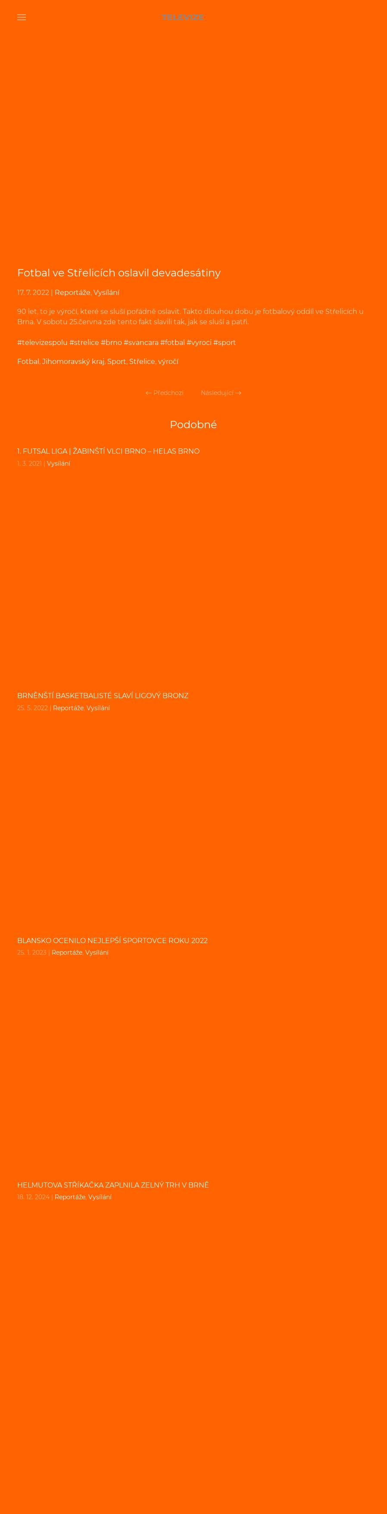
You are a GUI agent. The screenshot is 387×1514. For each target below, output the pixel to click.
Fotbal (28, 361)
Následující (221, 393)
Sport (116, 361)
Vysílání (106, 292)
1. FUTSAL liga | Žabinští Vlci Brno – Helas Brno (108, 451)
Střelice (142, 361)
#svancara (141, 343)
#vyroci (199, 343)
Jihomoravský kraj (73, 361)
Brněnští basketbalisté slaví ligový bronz (102, 696)
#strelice (84, 343)
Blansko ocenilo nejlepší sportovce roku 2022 (112, 941)
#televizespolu (42, 343)
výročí (168, 361)
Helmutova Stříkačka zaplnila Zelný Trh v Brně (113, 1185)
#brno (111, 343)
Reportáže (73, 292)
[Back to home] (193, 17)
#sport (224, 343)
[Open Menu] (21, 17)
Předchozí (165, 393)
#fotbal (172, 343)
